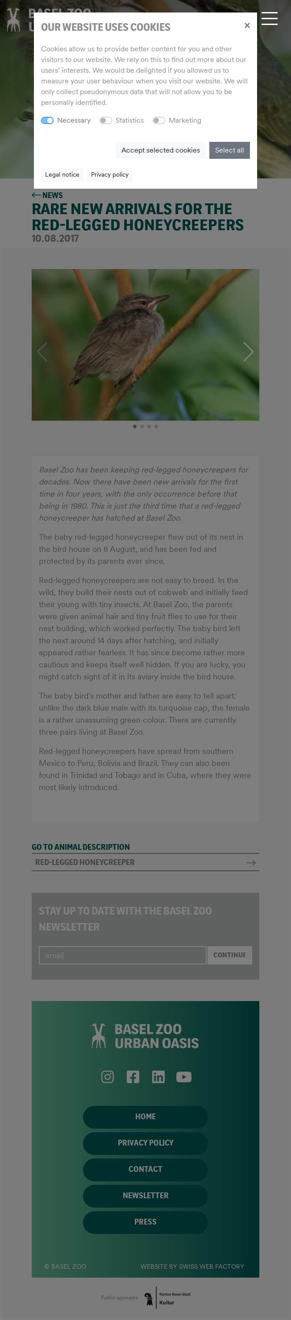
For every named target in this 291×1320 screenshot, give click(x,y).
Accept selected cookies (160, 150)
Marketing (185, 120)
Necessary (74, 120)
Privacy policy (110, 174)
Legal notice (62, 174)
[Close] (247, 24)
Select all (229, 150)
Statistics (130, 120)
